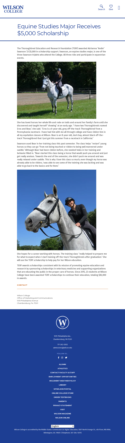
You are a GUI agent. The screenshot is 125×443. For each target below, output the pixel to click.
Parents (62, 401)
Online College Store (62, 393)
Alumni (62, 364)
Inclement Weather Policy (62, 381)
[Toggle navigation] (119, 7)
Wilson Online (62, 418)
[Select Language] (62, 426)
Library (62, 385)
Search (101, 8)
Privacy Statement (62, 405)
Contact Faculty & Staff (62, 373)
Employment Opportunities (62, 377)
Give (111, 8)
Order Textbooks (62, 397)
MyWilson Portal (62, 389)
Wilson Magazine (62, 414)
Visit (62, 410)
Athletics (62, 368)
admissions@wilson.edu (62, 348)
